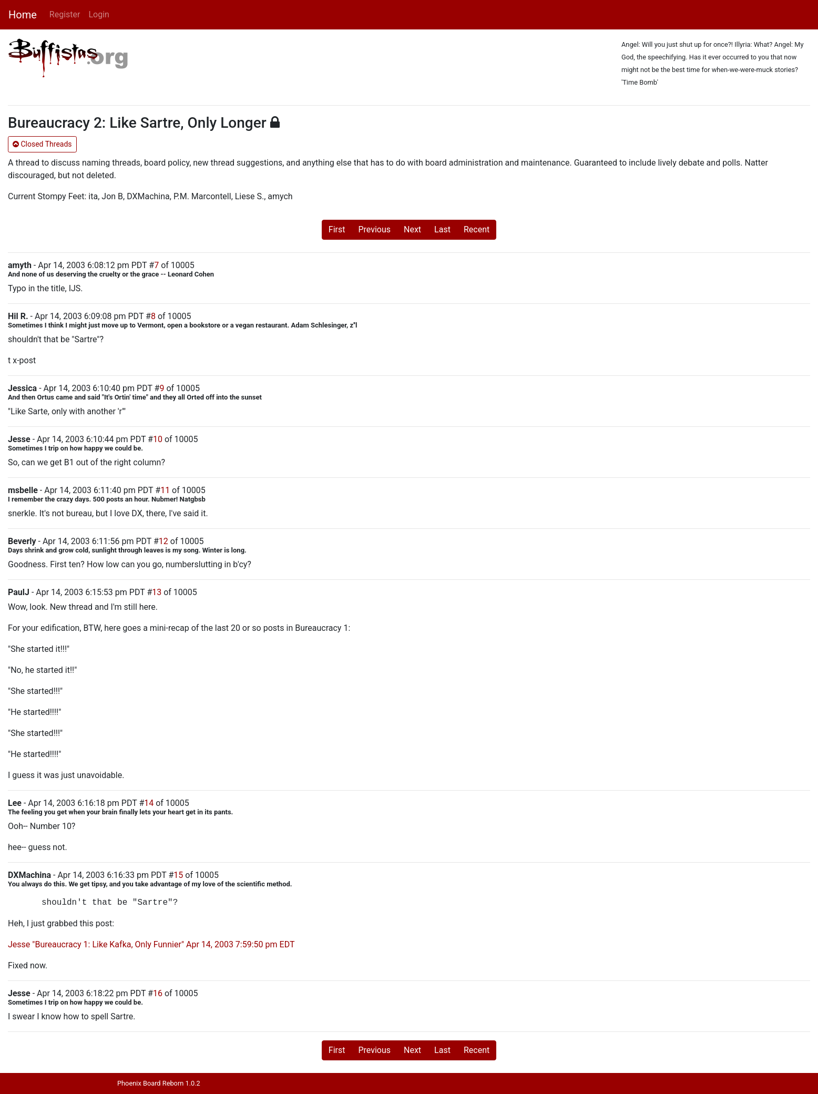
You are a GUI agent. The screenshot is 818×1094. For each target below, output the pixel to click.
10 (157, 439)
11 (165, 490)
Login (98, 14)
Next (412, 229)
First (337, 229)
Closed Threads (42, 144)
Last (442, 229)
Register (64, 14)
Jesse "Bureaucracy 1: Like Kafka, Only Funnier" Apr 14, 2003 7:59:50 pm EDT (151, 944)
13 (156, 592)
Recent (476, 229)
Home (22, 14)
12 (163, 541)
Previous (374, 229)
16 (157, 993)
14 (149, 803)
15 (178, 875)
